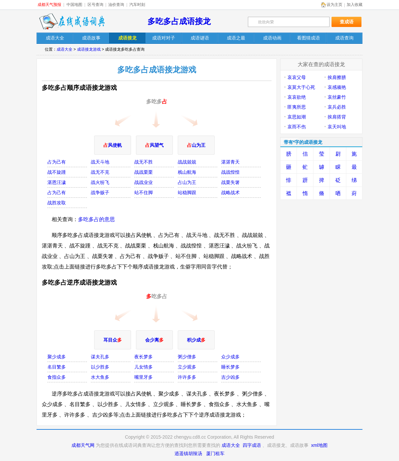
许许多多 (187, 377)
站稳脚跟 (187, 192)
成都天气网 (82, 445)
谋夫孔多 (100, 356)
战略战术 (230, 192)
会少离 (154, 340)
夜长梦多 (143, 356)
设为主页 (334, 4)
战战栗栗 (143, 172)
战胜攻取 (56, 202)
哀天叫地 (337, 126)
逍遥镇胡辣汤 (188, 453)
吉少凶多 (230, 377)
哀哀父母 (296, 77)
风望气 (154, 145)
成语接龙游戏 (89, 49)
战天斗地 (100, 162)
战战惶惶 (230, 172)
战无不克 (100, 172)
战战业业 (143, 182)
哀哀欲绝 (296, 97)
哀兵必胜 (337, 107)
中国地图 (74, 4)
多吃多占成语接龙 (179, 21)
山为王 (196, 145)
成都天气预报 (49, 4)
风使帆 (112, 145)
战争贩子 (100, 192)
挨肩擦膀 (337, 77)
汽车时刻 (137, 4)
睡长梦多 (230, 367)
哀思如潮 (296, 116)
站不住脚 (143, 192)
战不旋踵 (56, 172)
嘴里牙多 (143, 377)
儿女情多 (143, 367)
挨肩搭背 (337, 116)
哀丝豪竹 (337, 97)
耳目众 (112, 340)
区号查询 (95, 4)
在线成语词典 (71, 21)
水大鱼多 (100, 377)
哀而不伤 (296, 126)
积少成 (196, 340)
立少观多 (187, 367)
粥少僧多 (187, 356)
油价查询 (116, 4)
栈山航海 (187, 172)
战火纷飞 (100, 182)
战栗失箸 (230, 182)
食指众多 (56, 377)
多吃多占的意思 (96, 219)
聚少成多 (56, 356)
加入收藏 (354, 4)
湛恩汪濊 (56, 182)
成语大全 (64, 49)
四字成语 (252, 445)
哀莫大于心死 (301, 87)
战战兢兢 (187, 162)
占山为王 (187, 182)
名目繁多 (56, 367)
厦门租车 (215, 453)
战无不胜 (143, 162)
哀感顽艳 (337, 87)
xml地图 (319, 445)
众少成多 (230, 356)
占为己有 (56, 162)
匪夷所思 (296, 107)
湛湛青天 (230, 162)
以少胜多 (100, 367)
